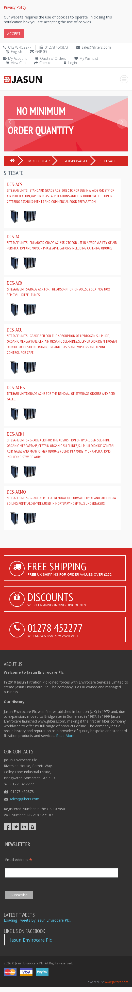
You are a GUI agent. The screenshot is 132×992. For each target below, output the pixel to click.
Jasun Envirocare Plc (31, 940)
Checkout (47, 62)
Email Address (18, 860)
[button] (10, 135)
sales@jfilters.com (96, 47)
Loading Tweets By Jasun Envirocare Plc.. (37, 920)
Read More (65, 735)
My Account (17, 58)
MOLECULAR (39, 161)
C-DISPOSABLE (75, 161)
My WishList (88, 58)
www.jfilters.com (116, 982)
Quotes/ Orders (53, 58)
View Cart (18, 62)
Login (72, 62)
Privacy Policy (15, 7)
